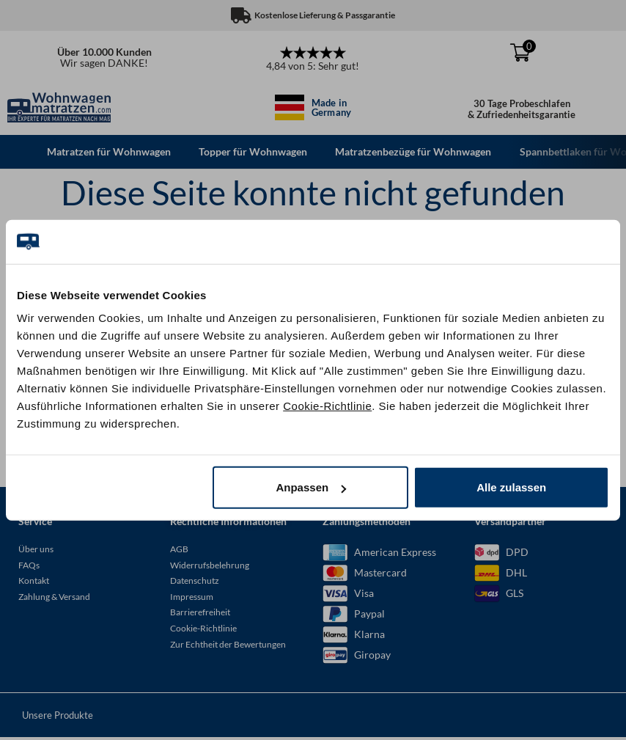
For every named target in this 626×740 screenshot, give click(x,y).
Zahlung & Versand (54, 598)
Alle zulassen (511, 487)
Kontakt (33, 582)
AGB (179, 551)
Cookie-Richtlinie (327, 406)
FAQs (29, 566)
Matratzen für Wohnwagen (110, 151)
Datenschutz (194, 582)
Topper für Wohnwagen (255, 151)
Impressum (191, 598)
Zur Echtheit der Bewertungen (228, 645)
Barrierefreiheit (200, 614)
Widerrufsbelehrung (209, 566)
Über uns (36, 551)
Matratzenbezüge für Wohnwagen (417, 151)
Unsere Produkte (57, 717)
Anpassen (311, 487)
